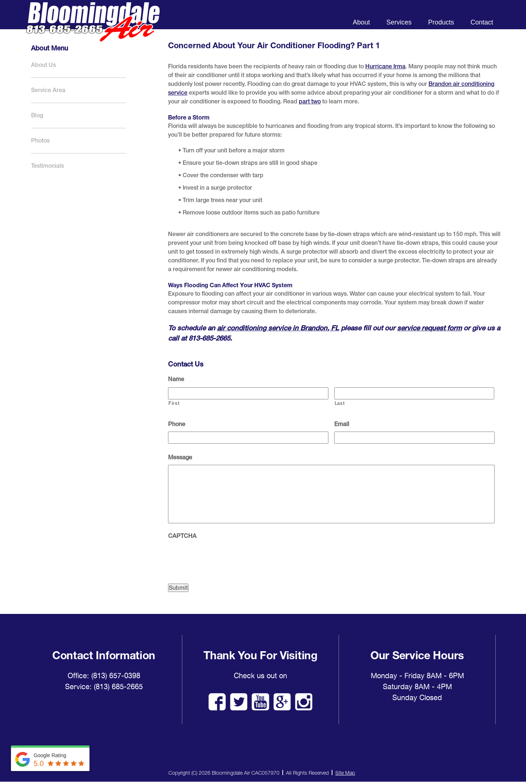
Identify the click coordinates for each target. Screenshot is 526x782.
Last (340, 403)
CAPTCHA (182, 535)
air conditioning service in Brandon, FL (278, 328)
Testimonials (47, 165)
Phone (176, 424)
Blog (37, 115)
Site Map (345, 773)
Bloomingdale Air (93, 28)
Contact (481, 22)
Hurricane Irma (385, 66)
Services (399, 22)
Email (341, 424)
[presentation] (223, 557)
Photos (40, 140)
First (173, 403)
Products (441, 22)
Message (180, 457)
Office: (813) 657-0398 (104, 675)
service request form (429, 328)
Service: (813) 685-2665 (104, 686)
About (361, 22)
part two (310, 101)
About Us (43, 64)
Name (176, 379)
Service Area (48, 90)
